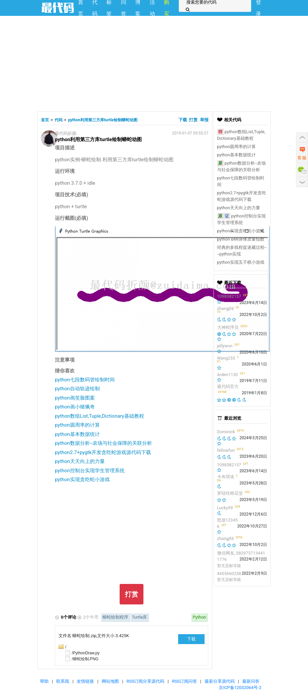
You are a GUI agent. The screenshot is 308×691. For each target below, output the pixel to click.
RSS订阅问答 (184, 681)
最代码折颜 (65, 133)
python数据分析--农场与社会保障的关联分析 (103, 443)
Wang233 (226, 358)
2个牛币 (90, 617)
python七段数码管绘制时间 (84, 380)
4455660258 (229, 573)
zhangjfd (225, 308)
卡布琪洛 (225, 476)
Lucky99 (225, 507)
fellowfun (226, 450)
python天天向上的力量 (79, 461)
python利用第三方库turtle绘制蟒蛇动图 (102, 120)
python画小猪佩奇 (75, 407)
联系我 (62, 681)
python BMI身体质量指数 (241, 239)
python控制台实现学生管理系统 (89, 471)
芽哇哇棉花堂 (230, 493)
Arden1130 (227, 374)
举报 (204, 119)
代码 (58, 120)
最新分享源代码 (220, 681)
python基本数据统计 (77, 434)
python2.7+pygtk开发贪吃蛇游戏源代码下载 (103, 452)
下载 (183, 119)
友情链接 (85, 681)
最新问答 (250, 681)
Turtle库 (139, 617)
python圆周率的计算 (77, 425)
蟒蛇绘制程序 (115, 617)
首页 (45, 120)
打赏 (193, 119)
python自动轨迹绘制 (77, 389)
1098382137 (229, 296)
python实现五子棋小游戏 (240, 262)
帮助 (44, 681)
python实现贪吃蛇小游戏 (82, 479)
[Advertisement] (154, 63)
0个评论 (68, 617)
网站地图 (110, 681)
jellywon (225, 345)
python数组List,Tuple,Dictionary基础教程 (99, 416)
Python (199, 617)
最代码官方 (228, 386)
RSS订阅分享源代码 (145, 681)
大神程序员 (228, 327)
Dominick (226, 431)
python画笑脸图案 (75, 398)
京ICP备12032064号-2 (240, 687)
